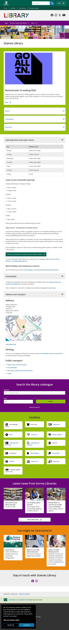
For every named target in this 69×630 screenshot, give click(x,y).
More (34, 23)
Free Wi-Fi (34, 434)
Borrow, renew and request (18, 23)
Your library (22, 8)
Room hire (8, 127)
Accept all (26, 625)
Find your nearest (34, 8)
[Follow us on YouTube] (63, 15)
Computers (56, 424)
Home (5, 8)
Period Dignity (34, 453)
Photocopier (56, 453)
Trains (9, 373)
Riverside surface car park (51, 353)
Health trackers (57, 434)
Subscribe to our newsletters (17, 600)
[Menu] (61, 3)
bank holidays (28, 270)
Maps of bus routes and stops (16, 365)
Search (51, 401)
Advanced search (34, 407)
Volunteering (9, 119)
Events (7, 111)
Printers (11, 461)
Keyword (6, 390)
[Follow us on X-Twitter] (59, 15)
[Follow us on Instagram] (56, 15)
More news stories (33, 519)
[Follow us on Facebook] (52, 15)
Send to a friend (24, 594)
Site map (38, 617)
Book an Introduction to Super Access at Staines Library (24, 254)
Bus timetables (12, 367)
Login (6, 23)
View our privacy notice (11, 620)
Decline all (11, 625)
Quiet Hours (52, 288)
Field (5, 398)
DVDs (10, 434)
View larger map (11, 344)
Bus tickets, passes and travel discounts (19, 370)
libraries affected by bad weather (48, 270)
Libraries (13, 8)
